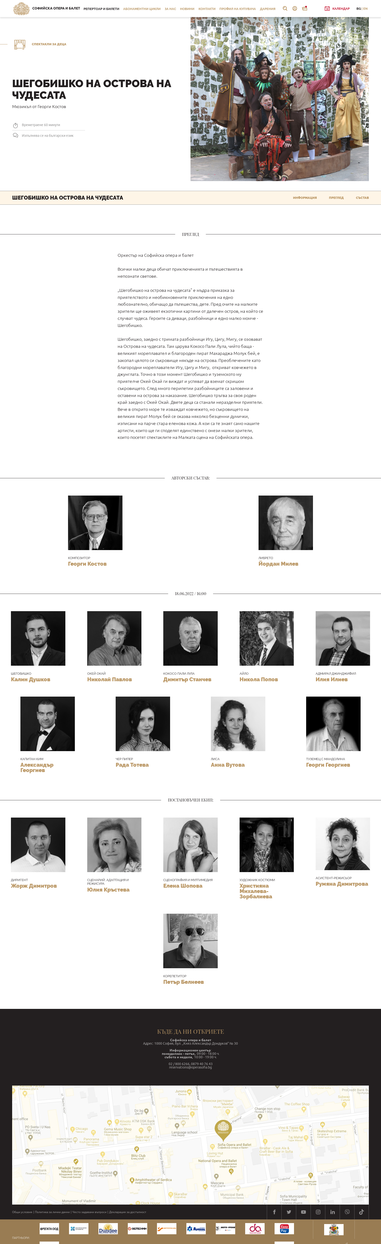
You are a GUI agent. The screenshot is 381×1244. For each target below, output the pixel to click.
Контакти (207, 9)
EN (365, 8)
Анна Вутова (228, 765)
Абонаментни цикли (142, 9)
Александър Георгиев (36, 767)
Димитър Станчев (187, 679)
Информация (305, 197)
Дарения (268, 9)
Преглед (336, 197)
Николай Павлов (109, 679)
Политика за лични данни (52, 1212)
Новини (187, 9)
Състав (362, 197)
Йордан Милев (278, 564)
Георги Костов (87, 564)
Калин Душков (30, 679)
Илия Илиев (332, 679)
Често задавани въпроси (89, 1212)
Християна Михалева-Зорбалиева (256, 891)
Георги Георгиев (328, 765)
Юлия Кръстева (108, 889)
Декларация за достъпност (127, 1212)
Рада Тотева (132, 765)
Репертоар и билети (101, 9)
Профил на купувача (237, 9)
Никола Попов (259, 679)
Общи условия (22, 1212)
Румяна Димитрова (342, 884)
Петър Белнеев (183, 982)
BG (358, 8)
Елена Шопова (182, 886)
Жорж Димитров (34, 886)
